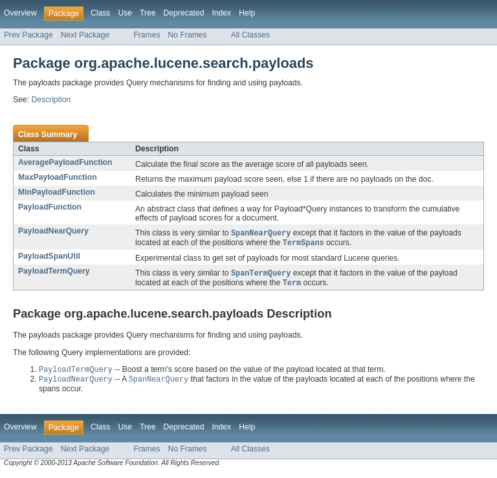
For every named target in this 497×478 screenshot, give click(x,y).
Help (247, 12)
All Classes (250, 34)
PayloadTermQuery (54, 272)
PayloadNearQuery (53, 230)
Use (125, 12)
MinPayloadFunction (56, 192)
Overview (20, 12)
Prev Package (28, 34)
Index (221, 12)
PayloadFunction (50, 207)
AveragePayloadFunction (65, 162)
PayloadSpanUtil (49, 257)
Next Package (85, 34)
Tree (148, 12)
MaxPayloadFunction (57, 177)
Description (51, 99)
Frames (146, 34)
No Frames (187, 34)
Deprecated (184, 12)
